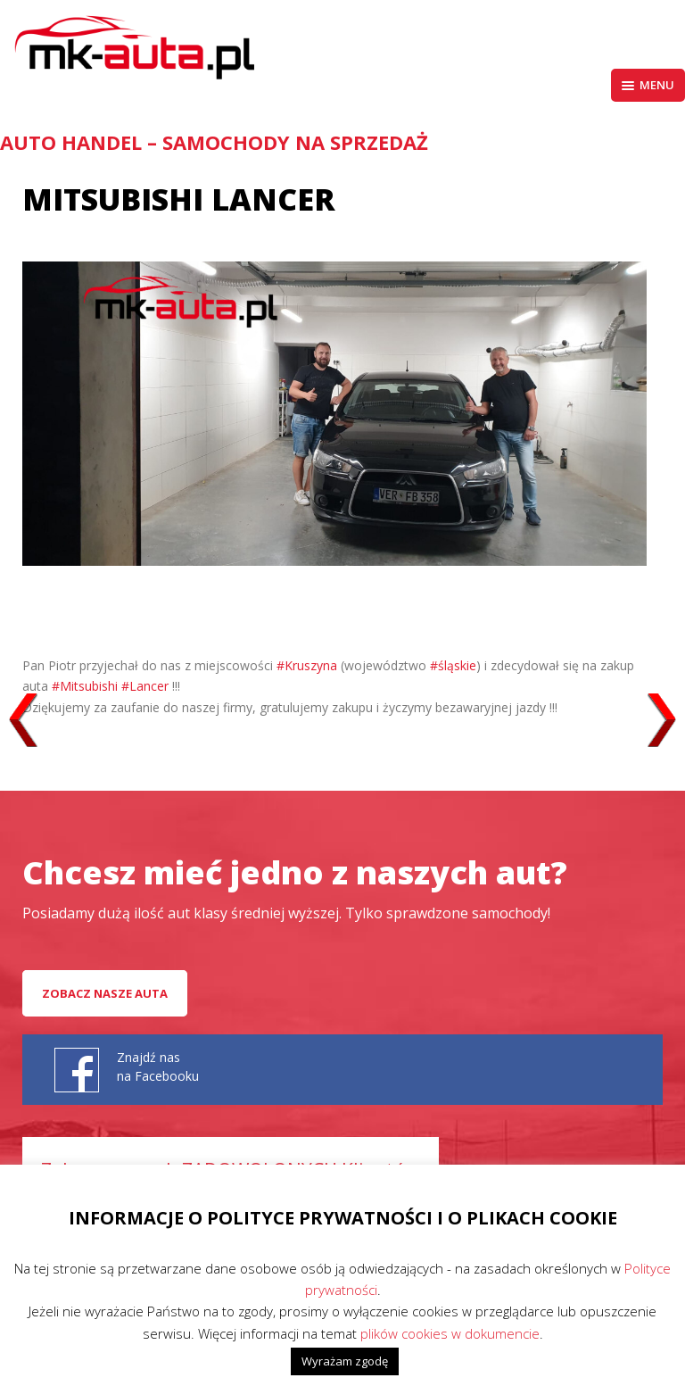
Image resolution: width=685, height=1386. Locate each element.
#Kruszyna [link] (306, 665)
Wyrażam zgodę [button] (344, 1361)
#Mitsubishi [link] (85, 685)
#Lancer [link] (145, 685)
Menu (648, 85)
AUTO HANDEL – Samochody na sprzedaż (214, 142)
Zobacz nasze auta (105, 993)
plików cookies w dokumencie (450, 1333)
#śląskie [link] (453, 665)
